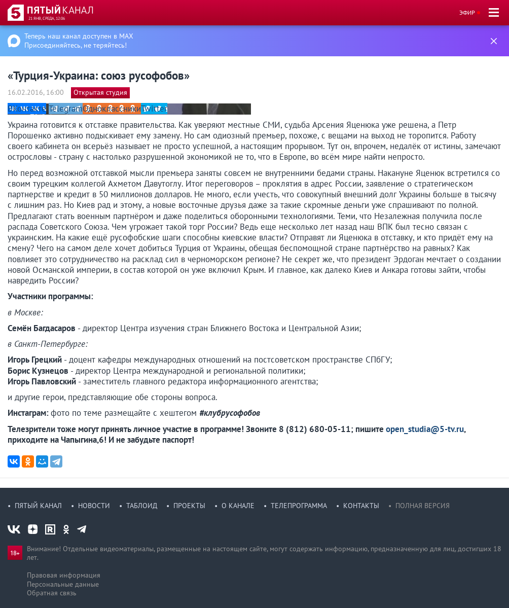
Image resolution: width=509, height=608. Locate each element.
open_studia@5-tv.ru (425, 429)
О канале (238, 505)
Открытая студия (100, 92)
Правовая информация (63, 575)
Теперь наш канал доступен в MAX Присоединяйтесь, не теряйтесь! (78, 40)
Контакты (361, 505)
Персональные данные (63, 584)
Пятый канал (38, 505)
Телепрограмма (299, 505)
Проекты (189, 505)
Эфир (467, 12)
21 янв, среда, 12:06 (46, 18)
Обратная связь (52, 592)
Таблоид (141, 505)
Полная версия (422, 505)
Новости (94, 505)
